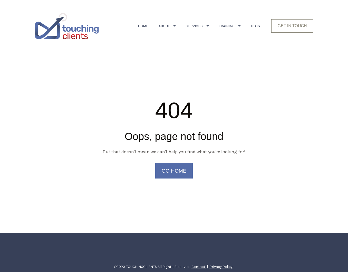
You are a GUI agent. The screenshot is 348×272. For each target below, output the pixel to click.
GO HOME (174, 166)
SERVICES (197, 26)
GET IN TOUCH (292, 26)
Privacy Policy (221, 257)
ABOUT (167, 26)
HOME (143, 26)
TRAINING (230, 26)
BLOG (255, 26)
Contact (198, 257)
